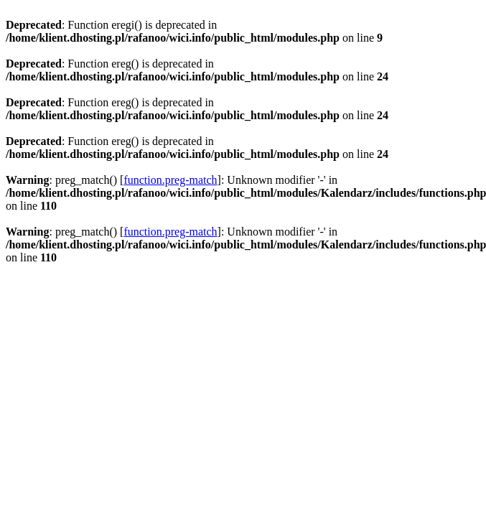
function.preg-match (170, 180)
